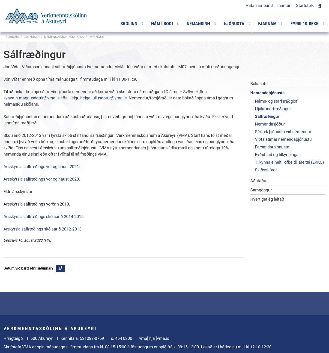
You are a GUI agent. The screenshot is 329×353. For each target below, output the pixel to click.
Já (60, 268)
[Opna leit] (319, 5)
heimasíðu (13, 104)
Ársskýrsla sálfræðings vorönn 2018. (36, 204)
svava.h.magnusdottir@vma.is (31, 97)
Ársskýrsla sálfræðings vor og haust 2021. (41, 166)
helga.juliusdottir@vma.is (103, 97)
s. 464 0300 (121, 338)
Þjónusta (31, 37)
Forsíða (12, 37)
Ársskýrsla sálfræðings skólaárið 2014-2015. (44, 216)
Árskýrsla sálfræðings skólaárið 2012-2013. (43, 229)
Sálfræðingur (92, 37)
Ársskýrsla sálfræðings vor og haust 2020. (41, 179)
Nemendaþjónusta (59, 37)
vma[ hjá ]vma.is (154, 338)
